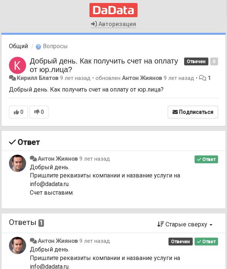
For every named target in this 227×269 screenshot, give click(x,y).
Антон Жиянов (142, 78)
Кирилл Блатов (38, 78)
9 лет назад (94, 158)
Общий (18, 46)
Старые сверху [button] (184, 224)
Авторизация (113, 24)
